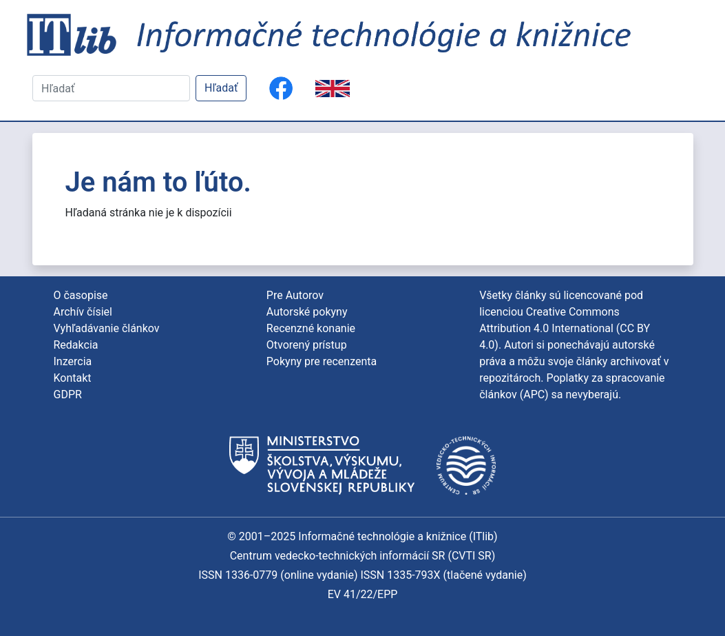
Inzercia (73, 361)
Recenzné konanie (310, 328)
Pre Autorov (295, 295)
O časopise (81, 295)
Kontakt (73, 377)
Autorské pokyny (307, 311)
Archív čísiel (83, 311)
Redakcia (76, 344)
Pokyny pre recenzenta (321, 361)
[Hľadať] (111, 88)
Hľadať (221, 87)
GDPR (68, 394)
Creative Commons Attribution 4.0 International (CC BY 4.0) (564, 328)
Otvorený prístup (306, 344)
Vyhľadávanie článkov (107, 328)
